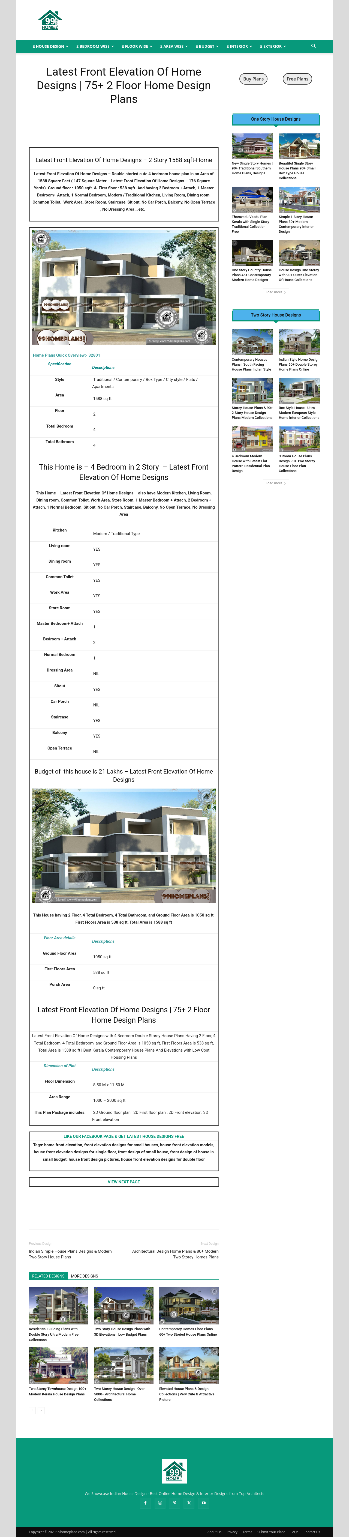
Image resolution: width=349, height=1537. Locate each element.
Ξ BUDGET (207, 46)
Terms (247, 1532)
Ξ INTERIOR (239, 46)
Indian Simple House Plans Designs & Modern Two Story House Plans (70, 1254)
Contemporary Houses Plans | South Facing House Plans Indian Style (251, 364)
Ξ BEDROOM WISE (95, 46)
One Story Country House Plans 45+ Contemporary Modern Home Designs (252, 275)
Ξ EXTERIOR (273, 46)
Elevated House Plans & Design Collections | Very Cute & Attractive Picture (186, 1394)
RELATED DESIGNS (48, 1276)
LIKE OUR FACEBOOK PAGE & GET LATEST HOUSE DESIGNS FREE (124, 1136)
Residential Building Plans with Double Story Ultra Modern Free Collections (54, 1334)
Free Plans (297, 79)
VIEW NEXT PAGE (124, 1182)
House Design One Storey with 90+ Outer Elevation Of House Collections (299, 275)
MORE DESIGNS (84, 1276)
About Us (214, 1532)
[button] (313, 46)
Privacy (232, 1532)
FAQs (294, 1532)
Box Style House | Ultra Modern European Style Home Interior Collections (299, 413)
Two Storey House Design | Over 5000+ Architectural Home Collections (119, 1394)
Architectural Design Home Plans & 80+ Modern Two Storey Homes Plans (175, 1254)
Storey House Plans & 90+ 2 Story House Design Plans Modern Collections (252, 413)
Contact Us (311, 1532)
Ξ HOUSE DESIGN (50, 46)
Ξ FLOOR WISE (137, 46)
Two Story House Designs (276, 315)
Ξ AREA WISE (174, 46)
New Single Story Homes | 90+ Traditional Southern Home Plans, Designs (252, 168)
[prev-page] (32, 1410)
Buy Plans (253, 79)
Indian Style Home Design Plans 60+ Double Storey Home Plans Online (299, 364)
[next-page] (41, 1410)
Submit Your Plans (271, 1532)
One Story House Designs (276, 119)
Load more (276, 292)
